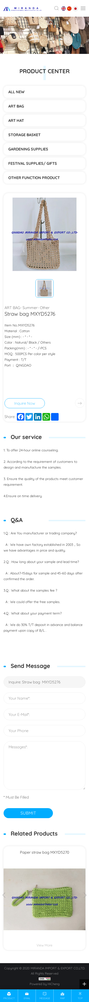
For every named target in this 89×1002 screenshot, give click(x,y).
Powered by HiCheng (45, 984)
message (44, 998)
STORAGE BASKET (24, 134)
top (80, 998)
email (27, 998)
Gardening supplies (28, 149)
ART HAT (16, 120)
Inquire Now (24, 403)
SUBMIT (28, 813)
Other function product (34, 177)
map (62, 998)
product (9, 998)
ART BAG (16, 106)
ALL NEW (16, 91)
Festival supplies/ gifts (32, 163)
